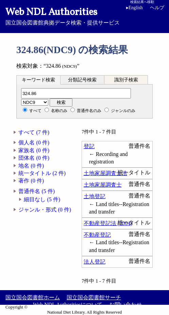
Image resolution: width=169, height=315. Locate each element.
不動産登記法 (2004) (108, 223)
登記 (89, 146)
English (134, 7)
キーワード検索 (38, 79)
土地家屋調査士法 (105, 173)
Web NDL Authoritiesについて (67, 305)
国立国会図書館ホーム (32, 297)
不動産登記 (97, 235)
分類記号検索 (82, 79)
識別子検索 (126, 79)
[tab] (38, 79)
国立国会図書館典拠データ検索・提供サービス (84, 16)
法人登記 (94, 262)
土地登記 (94, 196)
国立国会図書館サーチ (94, 297)
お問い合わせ (125, 305)
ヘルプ (157, 7)
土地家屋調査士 (103, 185)
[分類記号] (76, 93)
